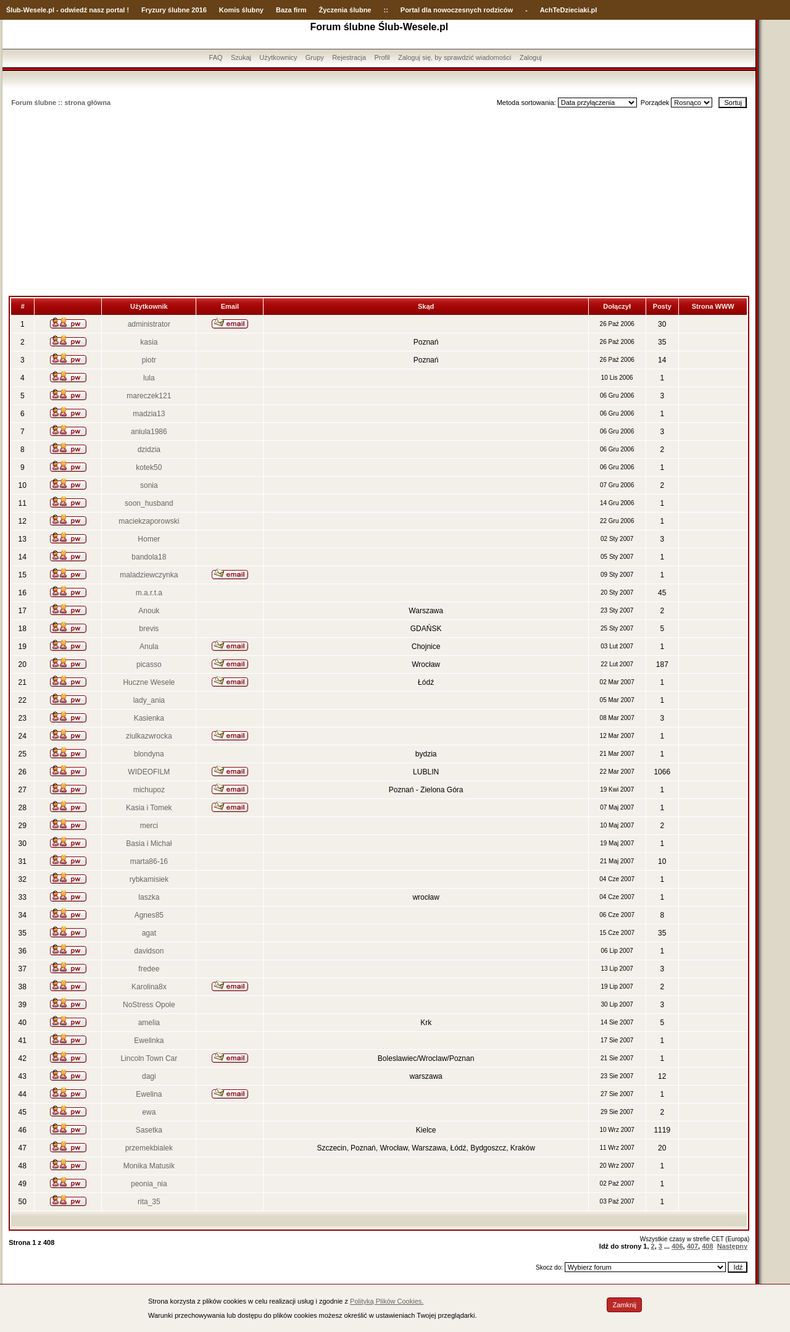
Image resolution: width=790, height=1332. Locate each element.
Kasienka (149, 718)
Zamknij (624, 1305)
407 (692, 1246)
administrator (149, 324)
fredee (148, 969)
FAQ (216, 57)
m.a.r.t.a (149, 593)
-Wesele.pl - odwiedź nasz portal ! (75, 10)
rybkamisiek (149, 879)
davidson (149, 951)
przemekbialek (149, 1148)
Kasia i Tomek (149, 807)
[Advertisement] (379, 203)
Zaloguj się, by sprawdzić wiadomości (454, 57)
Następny (732, 1246)
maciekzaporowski (148, 521)
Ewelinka (149, 1040)
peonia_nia (149, 1183)
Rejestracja (349, 57)
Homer (149, 539)
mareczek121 (149, 396)
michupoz (149, 789)
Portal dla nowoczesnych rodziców (457, 10)
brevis (149, 628)
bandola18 (148, 557)
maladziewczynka (149, 575)
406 (677, 1246)
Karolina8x (149, 986)
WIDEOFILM (149, 772)
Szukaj (241, 57)
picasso (149, 664)
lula (149, 378)
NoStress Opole (149, 1004)
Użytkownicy (278, 57)
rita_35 (149, 1201)
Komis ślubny (241, 10)
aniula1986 (149, 431)
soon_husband (149, 503)
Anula (149, 646)
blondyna (149, 754)
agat (149, 933)
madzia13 (149, 413)
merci (149, 825)
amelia (149, 1022)
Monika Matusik (149, 1166)
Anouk (148, 610)
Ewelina (149, 1094)
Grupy (315, 57)
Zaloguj (531, 57)
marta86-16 (149, 861)
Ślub (13, 10)
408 (707, 1246)
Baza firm (291, 10)
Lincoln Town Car (148, 1058)
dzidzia (149, 449)
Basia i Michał (149, 843)
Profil (382, 57)
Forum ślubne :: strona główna (60, 102)
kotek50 (149, 467)
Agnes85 (149, 915)
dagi (149, 1076)
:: (385, 10)
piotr (149, 360)
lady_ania (149, 700)
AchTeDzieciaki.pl (568, 10)
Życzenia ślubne (345, 10)
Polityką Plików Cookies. (386, 1301)
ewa (149, 1112)
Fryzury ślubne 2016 (174, 10)
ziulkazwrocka (149, 736)
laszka (148, 897)
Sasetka (149, 1130)
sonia (149, 485)
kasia (148, 342)
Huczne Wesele (149, 682)
